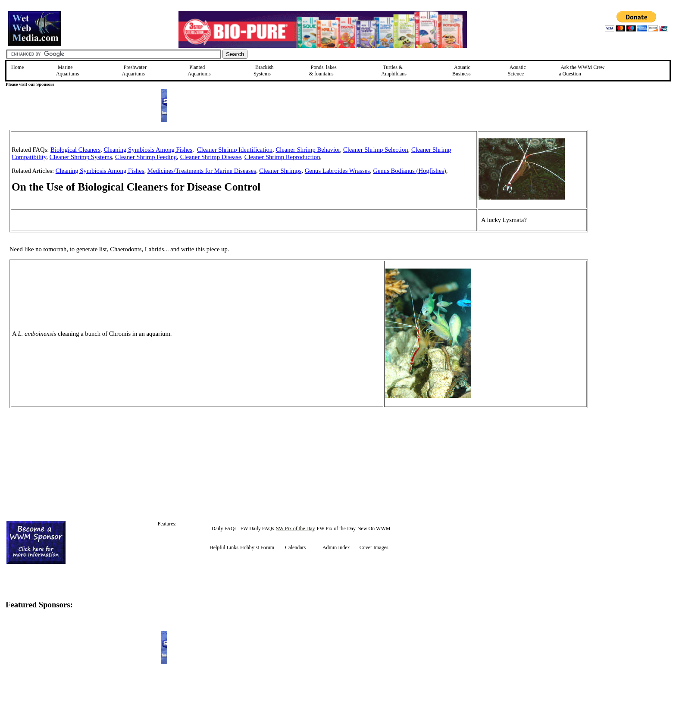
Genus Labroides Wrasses (337, 170)
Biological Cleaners (75, 149)
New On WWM (373, 528)
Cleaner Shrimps (280, 170)
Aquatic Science (517, 70)
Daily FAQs (224, 528)
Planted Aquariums (199, 70)
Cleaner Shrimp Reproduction (282, 156)
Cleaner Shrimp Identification (234, 149)
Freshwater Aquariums (134, 70)
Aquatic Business (461, 70)
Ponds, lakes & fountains (323, 70)
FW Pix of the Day (336, 528)
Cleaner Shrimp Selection (375, 149)
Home (17, 67)
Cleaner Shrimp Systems (81, 156)
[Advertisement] (631, 191)
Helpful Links (224, 547)
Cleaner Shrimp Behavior (307, 149)
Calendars (295, 547)
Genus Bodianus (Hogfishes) (409, 170)
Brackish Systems (264, 70)
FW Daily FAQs (257, 528)
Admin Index (336, 547)
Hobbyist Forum (257, 547)
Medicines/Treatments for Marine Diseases (201, 170)
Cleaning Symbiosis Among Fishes (147, 149)
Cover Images (374, 547)
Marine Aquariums (67, 70)
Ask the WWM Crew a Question (581, 70)
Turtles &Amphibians (394, 70)
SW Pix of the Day (295, 528)
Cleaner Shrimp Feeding (146, 156)
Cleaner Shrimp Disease (210, 156)
